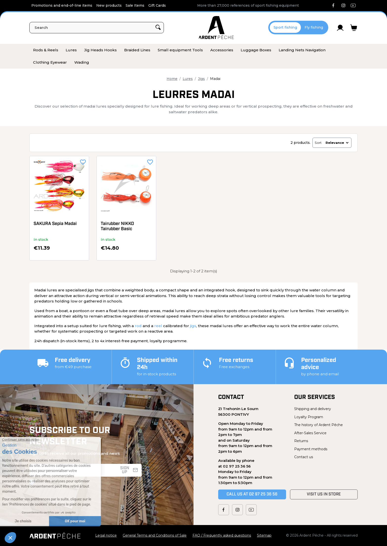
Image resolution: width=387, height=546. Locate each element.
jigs (193, 325)
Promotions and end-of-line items (61, 5)
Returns (301, 441)
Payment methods (310, 449)
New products (109, 5)
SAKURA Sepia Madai (55, 224)
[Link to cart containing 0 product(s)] (354, 27)
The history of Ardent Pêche (318, 425)
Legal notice (106, 535)
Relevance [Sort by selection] (337, 143)
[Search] (96, 27)
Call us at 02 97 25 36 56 (252, 494)
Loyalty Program (308, 417)
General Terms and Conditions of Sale (155, 535)
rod (138, 325)
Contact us (303, 457)
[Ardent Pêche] (216, 27)
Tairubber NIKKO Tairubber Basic (117, 227)
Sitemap (264, 535)
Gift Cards (157, 5)
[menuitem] (45, 50)
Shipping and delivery (312, 409)
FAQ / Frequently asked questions (222, 535)
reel (158, 325)
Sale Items (135, 5)
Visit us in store (324, 494)
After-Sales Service (310, 433)
